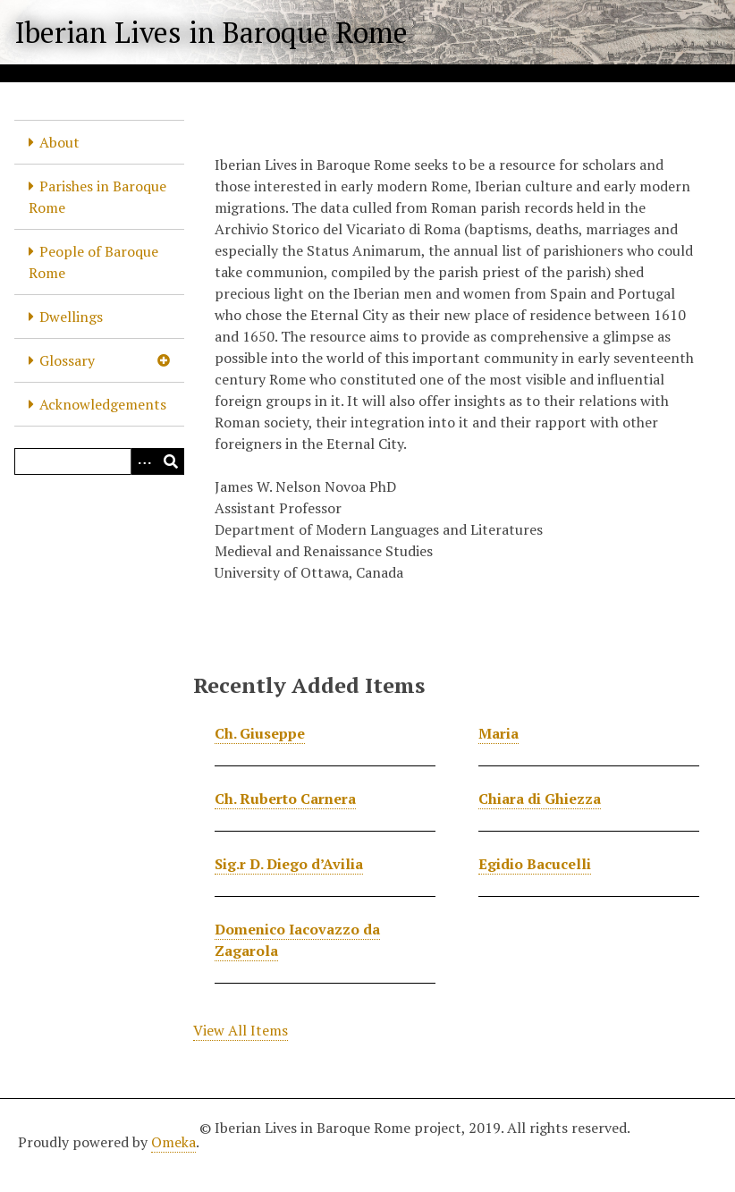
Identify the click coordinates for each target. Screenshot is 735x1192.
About (59, 142)
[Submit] (170, 461)
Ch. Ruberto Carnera (285, 798)
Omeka (173, 1142)
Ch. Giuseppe (260, 733)
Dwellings (71, 316)
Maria (498, 733)
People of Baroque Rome (93, 262)
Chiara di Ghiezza (539, 798)
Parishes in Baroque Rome (97, 196)
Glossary (67, 360)
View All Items (240, 1030)
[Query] (99, 461)
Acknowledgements (102, 404)
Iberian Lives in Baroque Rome (211, 32)
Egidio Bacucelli (534, 864)
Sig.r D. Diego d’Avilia (289, 864)
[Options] (144, 461)
